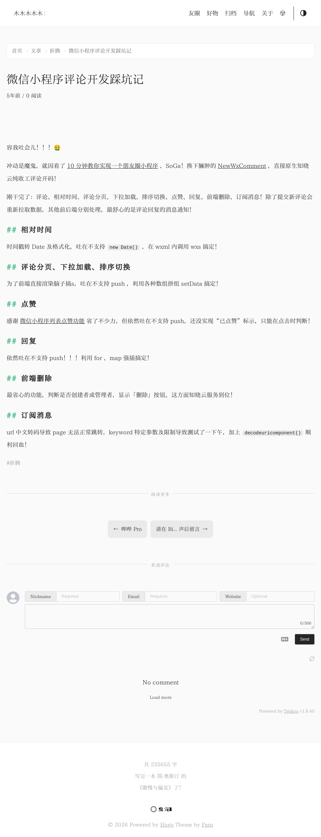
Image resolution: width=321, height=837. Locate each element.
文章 (36, 50)
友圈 (194, 13)
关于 (267, 13)
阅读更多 (160, 494)
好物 (212, 13)
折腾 (55, 50)
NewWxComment (242, 166)
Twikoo (291, 711)
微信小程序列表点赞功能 (52, 321)
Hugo (167, 824)
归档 (231, 13)
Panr (207, 824)
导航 (249, 13)
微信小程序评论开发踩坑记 (100, 50)
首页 (17, 50)
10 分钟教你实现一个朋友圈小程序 (112, 166)
